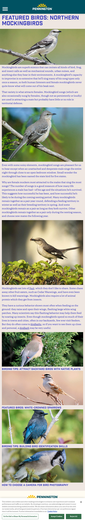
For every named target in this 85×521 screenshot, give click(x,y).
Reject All (73, 516)
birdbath (24, 328)
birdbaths (36, 324)
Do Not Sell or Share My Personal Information (20, 516)
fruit (31, 288)
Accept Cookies (56, 516)
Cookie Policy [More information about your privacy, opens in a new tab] (52, 511)
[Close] (81, 502)
